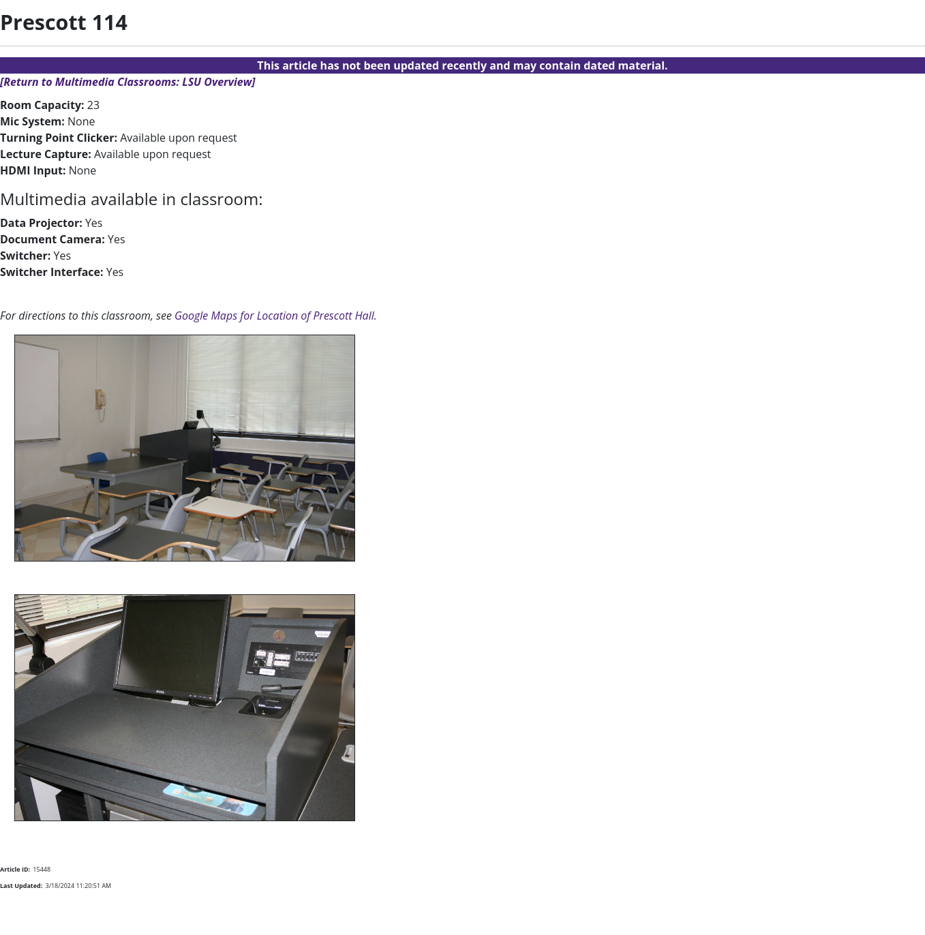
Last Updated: (21, 885)
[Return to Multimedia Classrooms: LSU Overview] (128, 81)
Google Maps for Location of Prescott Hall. (276, 315)
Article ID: (15, 869)
